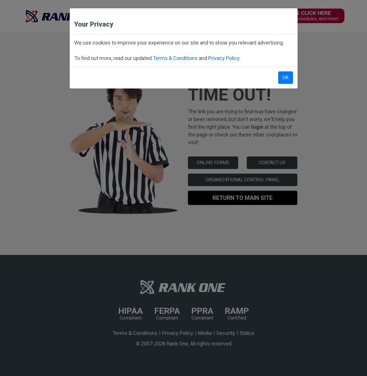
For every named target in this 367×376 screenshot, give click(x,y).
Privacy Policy (223, 58)
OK (285, 77)
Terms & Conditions (175, 58)
